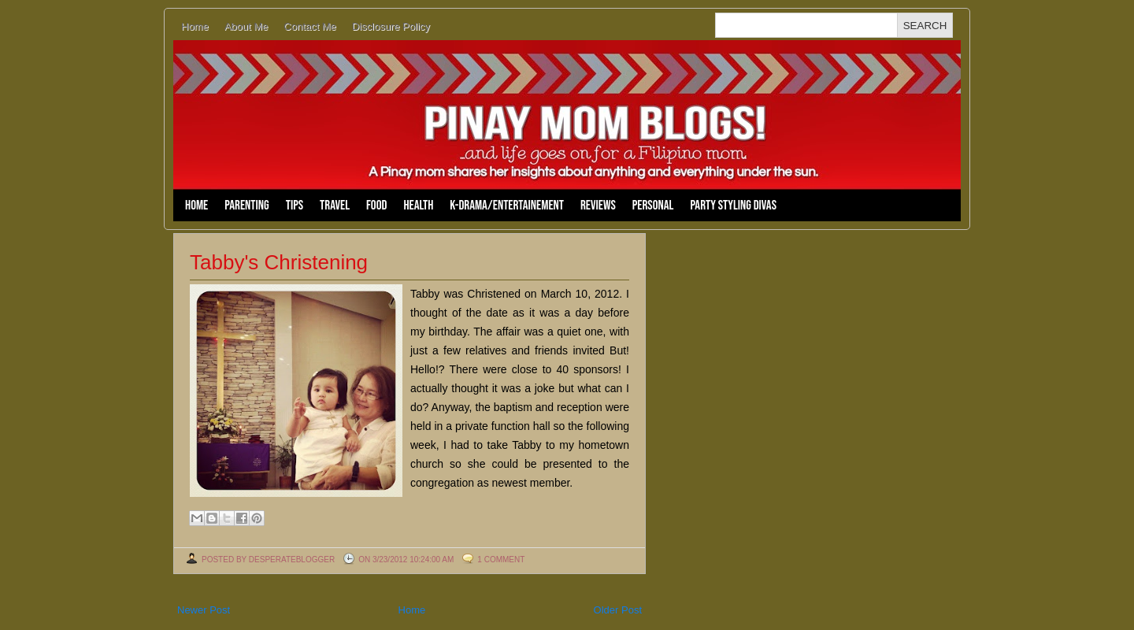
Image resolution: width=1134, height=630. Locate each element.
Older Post (618, 610)
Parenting (246, 205)
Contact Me (309, 26)
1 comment (500, 559)
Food (376, 205)
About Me (246, 26)
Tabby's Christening (279, 262)
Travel (335, 205)
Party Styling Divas (733, 205)
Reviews (598, 205)
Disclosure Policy (391, 26)
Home (195, 26)
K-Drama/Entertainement (507, 205)
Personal (653, 205)
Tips (294, 205)
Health (418, 205)
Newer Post (203, 610)
